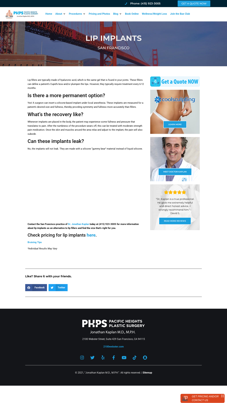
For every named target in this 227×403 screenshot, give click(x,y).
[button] (60, 14)
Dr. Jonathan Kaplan (78, 224)
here (91, 235)
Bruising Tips (35, 242)
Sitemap (147, 372)
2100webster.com (113, 346)
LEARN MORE (175, 124)
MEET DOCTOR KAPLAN (175, 172)
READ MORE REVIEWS (175, 221)
